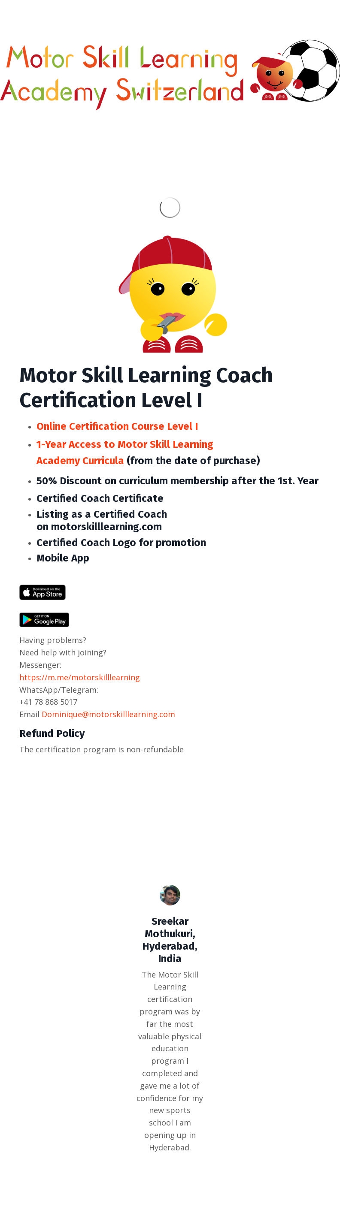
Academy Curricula (80, 461)
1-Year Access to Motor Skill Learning (124, 444)
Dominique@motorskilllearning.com (108, 714)
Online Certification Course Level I (117, 426)
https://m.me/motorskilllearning (79, 677)
